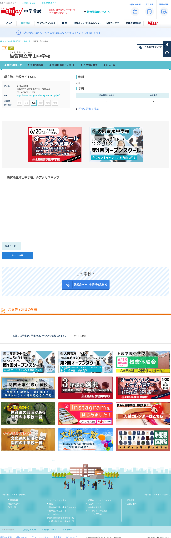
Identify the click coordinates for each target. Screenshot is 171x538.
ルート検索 (17, 255)
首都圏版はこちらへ (98, 11)
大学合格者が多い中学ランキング (61, 507)
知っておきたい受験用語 (96, 511)
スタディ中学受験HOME (11, 41)
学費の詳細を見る (89, 108)
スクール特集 (53, 514)
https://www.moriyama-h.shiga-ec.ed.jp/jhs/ (38, 95)
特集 (51, 504)
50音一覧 (12, 507)
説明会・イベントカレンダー (100, 500)
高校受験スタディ (49, 3)
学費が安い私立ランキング (58, 511)
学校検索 (27, 41)
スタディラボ (66, 530)
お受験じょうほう (29, 3)
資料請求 (131, 500)
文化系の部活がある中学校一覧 (60, 521)
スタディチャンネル (57, 500)
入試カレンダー (94, 504)
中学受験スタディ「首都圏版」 (157, 494)
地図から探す (14, 504)
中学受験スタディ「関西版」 (14, 494)
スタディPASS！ (95, 514)
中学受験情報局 (94, 507)
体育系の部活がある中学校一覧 (60, 518)
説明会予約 (131, 504)
